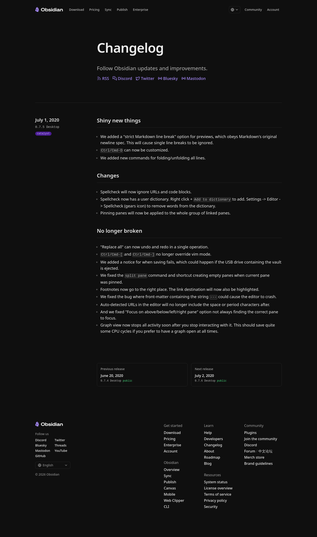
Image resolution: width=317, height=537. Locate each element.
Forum (249, 451)
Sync (108, 10)
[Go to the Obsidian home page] (49, 9)
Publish (122, 10)
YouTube (61, 450)
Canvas (170, 488)
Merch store (254, 457)
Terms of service (217, 494)
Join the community (260, 438)
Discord (122, 78)
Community (253, 10)
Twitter (145, 78)
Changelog (130, 48)
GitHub (40, 456)
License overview (218, 488)
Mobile (169, 494)
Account (273, 10)
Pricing (94, 10)
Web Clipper (174, 500)
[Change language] (234, 9)
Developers (213, 438)
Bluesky (168, 78)
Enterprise (140, 10)
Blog (208, 463)
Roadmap (212, 457)
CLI (166, 506)
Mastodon (193, 78)
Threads (60, 445)
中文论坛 (265, 451)
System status (216, 482)
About (209, 451)
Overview (171, 469)
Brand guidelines (258, 463)
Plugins (250, 432)
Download (76, 10)
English (53, 465)
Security (211, 506)
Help (208, 432)
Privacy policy (215, 500)
